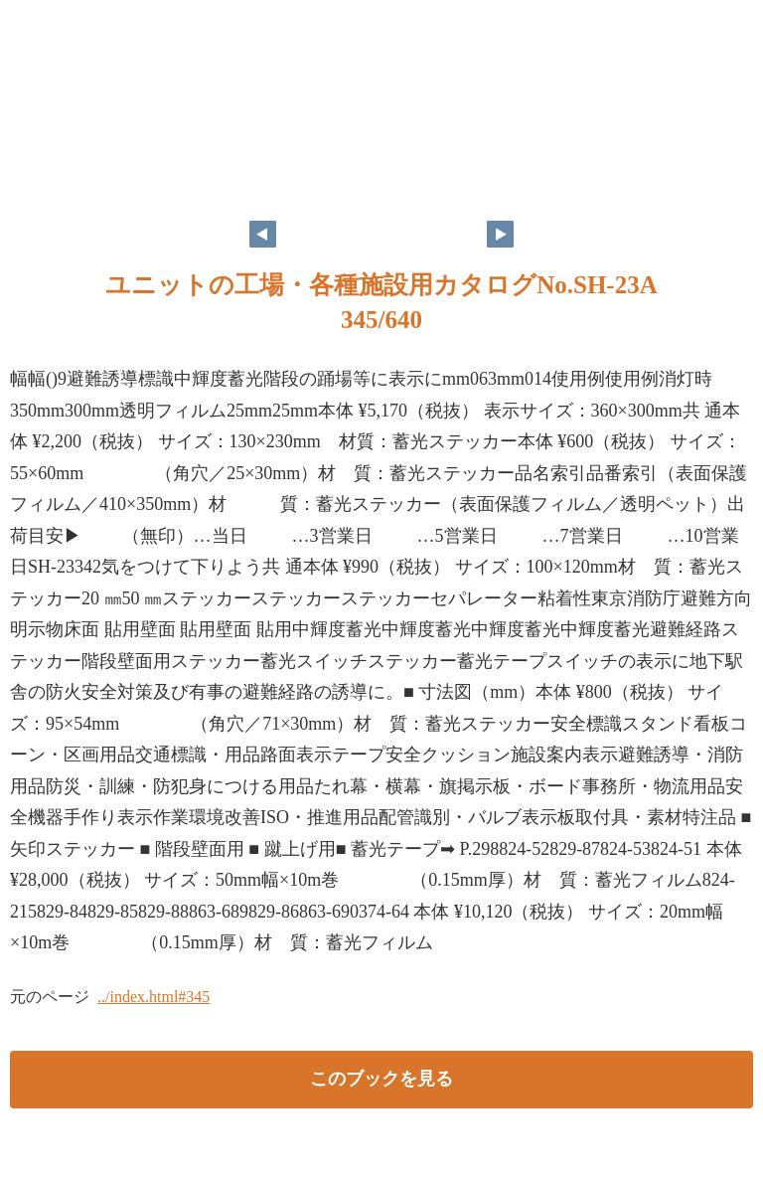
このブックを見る (381, 1079)
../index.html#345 (153, 996)
